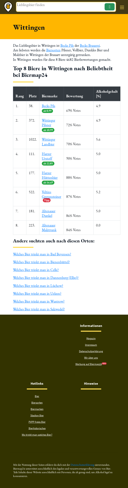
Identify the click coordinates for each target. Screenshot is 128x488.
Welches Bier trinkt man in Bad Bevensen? (42, 254)
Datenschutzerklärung (91, 351)
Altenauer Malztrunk (49, 227)
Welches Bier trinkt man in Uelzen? (37, 293)
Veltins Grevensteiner (51, 196)
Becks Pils (67, 45)
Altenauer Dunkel (48, 213)
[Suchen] (110, 6)
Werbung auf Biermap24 (88, 364)
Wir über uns (91, 357)
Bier (37, 396)
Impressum (91, 345)
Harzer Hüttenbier (50, 177)
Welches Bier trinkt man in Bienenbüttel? (41, 262)
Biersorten (53, 50)
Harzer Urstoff (48, 158)
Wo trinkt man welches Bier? (37, 434)
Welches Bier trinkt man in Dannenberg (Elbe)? (46, 278)
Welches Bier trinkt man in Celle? (36, 269)
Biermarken (37, 409)
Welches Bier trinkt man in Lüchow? (38, 285)
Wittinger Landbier (48, 141)
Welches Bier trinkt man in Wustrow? (39, 301)
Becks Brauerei (90, 45)
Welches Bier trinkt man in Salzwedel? (39, 309)
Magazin (91, 338)
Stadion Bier (37, 415)
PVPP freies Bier (37, 422)
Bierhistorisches (37, 428)
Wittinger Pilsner (48, 125)
